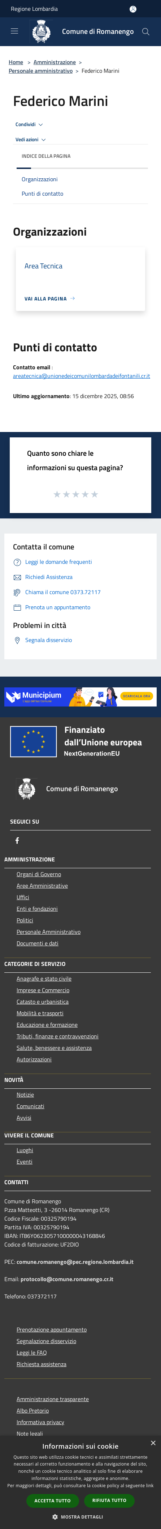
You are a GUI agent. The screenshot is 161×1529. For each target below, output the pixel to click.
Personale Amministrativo (48, 931)
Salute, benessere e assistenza (54, 1047)
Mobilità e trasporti (40, 1013)
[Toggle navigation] (14, 31)
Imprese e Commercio (43, 990)
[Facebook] (17, 840)
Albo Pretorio (33, 1410)
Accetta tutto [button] (53, 1501)
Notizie (25, 1094)
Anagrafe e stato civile (44, 978)
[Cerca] (146, 31)
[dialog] (80, 1482)
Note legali (30, 1433)
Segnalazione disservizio (46, 1341)
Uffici (23, 897)
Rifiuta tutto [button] (109, 1500)
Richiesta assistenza (41, 1364)
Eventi (24, 1161)
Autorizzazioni (34, 1059)
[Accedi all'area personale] (133, 9)
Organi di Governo (39, 874)
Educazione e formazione (47, 1024)
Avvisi (24, 1117)
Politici (25, 920)
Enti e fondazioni (37, 908)
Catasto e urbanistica (43, 1001)
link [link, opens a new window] (150, 1486)
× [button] (153, 1443)
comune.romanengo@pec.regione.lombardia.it (75, 1261)
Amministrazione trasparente (53, 1399)
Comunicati (30, 1106)
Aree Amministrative (42, 885)
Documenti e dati (37, 943)
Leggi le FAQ (32, 1352)
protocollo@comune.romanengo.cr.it (67, 1279)
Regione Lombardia (34, 8)
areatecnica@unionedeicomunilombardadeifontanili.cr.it (81, 375)
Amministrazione (55, 62)
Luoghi (25, 1150)
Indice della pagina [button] (46, 156)
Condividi (30, 124)
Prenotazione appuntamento (52, 1329)
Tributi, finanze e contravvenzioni (58, 1036)
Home (16, 62)
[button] (80, 1516)
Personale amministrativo (41, 70)
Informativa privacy (40, 1422)
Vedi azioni (32, 139)
